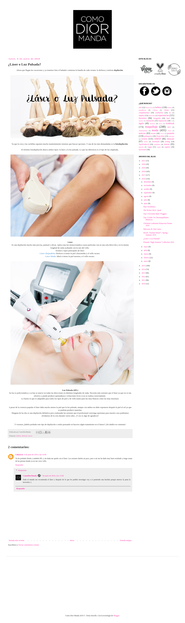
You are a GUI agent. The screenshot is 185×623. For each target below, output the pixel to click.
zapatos (167, 147)
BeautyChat (149, 107)
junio (146, 203)
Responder (19, 465)
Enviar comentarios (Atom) (28, 545)
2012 (144, 277)
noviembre (148, 185)
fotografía (157, 118)
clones (166, 110)
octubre (147, 189)
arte (140, 107)
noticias (142, 133)
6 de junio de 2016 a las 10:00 (35, 455)
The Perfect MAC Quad (152, 210)
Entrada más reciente (16, 540)
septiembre (148, 193)
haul (168, 118)
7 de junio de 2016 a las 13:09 (52, 476)
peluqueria (148, 136)
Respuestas (22, 470)
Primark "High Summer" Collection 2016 (158, 242)
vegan (149, 147)
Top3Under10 (144, 144)
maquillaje (151, 126)
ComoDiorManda (30, 476)
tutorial (141, 147)
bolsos (170, 107)
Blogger (116, 616)
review (144, 139)
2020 (144, 164)
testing (167, 141)
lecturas (152, 123)
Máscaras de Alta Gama (152, 229)
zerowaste (142, 149)
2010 (144, 284)
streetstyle (156, 141)
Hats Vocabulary (149, 207)
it (171, 121)
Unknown (19, 455)
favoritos (143, 118)
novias (153, 133)
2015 (144, 266)
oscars (162, 133)
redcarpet (171, 136)
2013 (144, 273)
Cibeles (155, 110)
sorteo (146, 141)
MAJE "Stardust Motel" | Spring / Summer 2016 (155, 234)
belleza (18, 436)
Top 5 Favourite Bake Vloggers (155, 214)
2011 (144, 280)
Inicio (72, 540)
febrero (147, 258)
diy (170, 113)
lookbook (170, 123)
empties (141, 115)
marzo (146, 254)
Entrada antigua (126, 540)
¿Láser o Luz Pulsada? (151, 239)
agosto (146, 196)
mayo (146, 247)
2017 (144, 175)
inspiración (162, 121)
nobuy (169, 131)
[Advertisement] (84, 582)
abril (146, 250)
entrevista (151, 115)
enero (146, 261)
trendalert (157, 144)
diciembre (148, 182)
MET (169, 127)
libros (160, 123)
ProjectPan (160, 136)
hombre (141, 121)
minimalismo (143, 131)
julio (146, 200)
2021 (144, 161)
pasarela (170, 133)
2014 (144, 269)
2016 (144, 179)
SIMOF (157, 139)
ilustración (150, 121)
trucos (30, 436)
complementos (144, 113)
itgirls (141, 123)
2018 (144, 171)
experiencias (163, 115)
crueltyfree (159, 113)
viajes (159, 147)
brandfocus (142, 110)
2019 (144, 168)
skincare (24, 436)
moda (155, 130)
